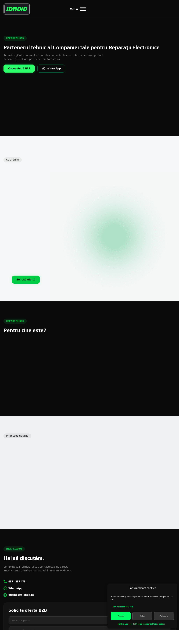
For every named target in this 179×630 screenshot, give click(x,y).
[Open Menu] (78, 9)
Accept (121, 616)
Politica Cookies (124, 624)
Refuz (142, 616)
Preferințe (164, 616)
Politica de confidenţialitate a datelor (149, 624)
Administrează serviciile (123, 607)
